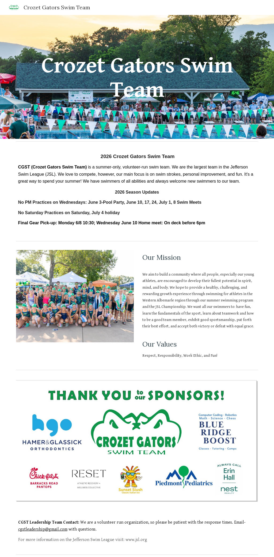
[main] (137, 77)
